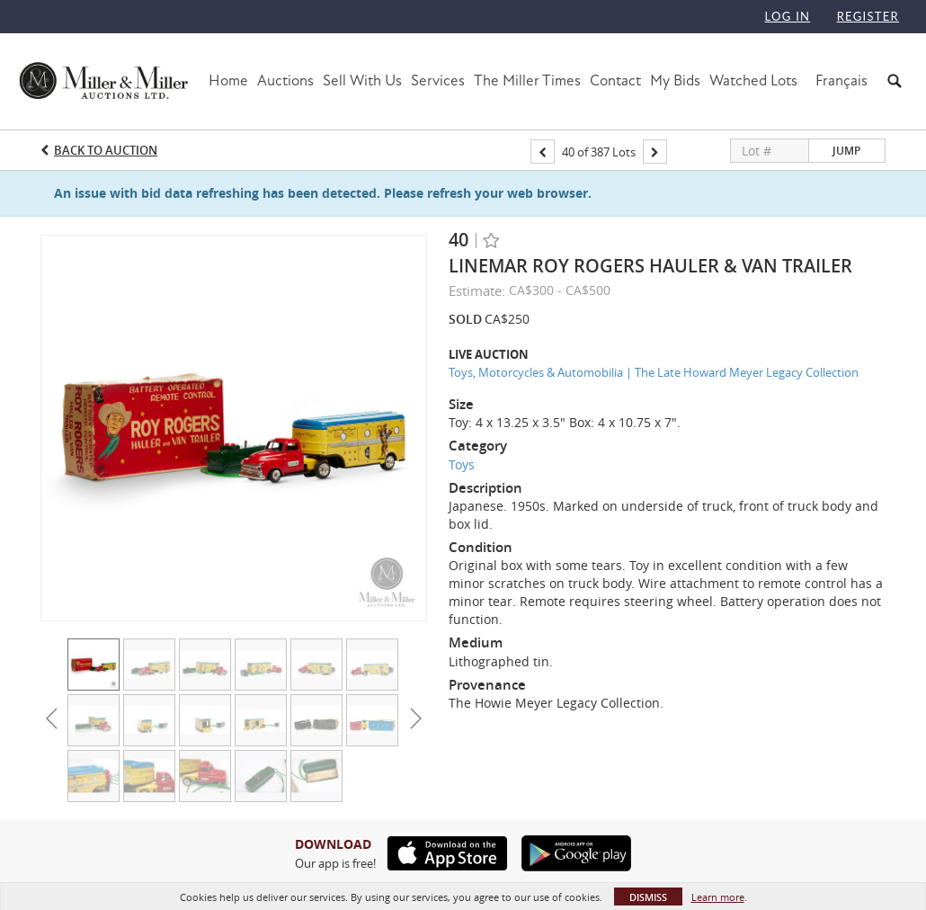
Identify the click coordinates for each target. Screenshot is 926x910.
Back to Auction (105, 150)
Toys (462, 464)
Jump (846, 150)
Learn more (717, 897)
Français (841, 80)
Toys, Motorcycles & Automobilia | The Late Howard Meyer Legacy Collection (654, 372)
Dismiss (648, 897)
